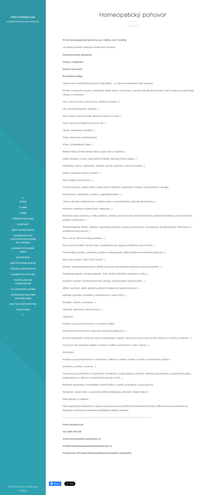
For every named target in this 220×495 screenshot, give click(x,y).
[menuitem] (23, 201)
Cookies (23, 490)
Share (55, 483)
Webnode (33, 486)
